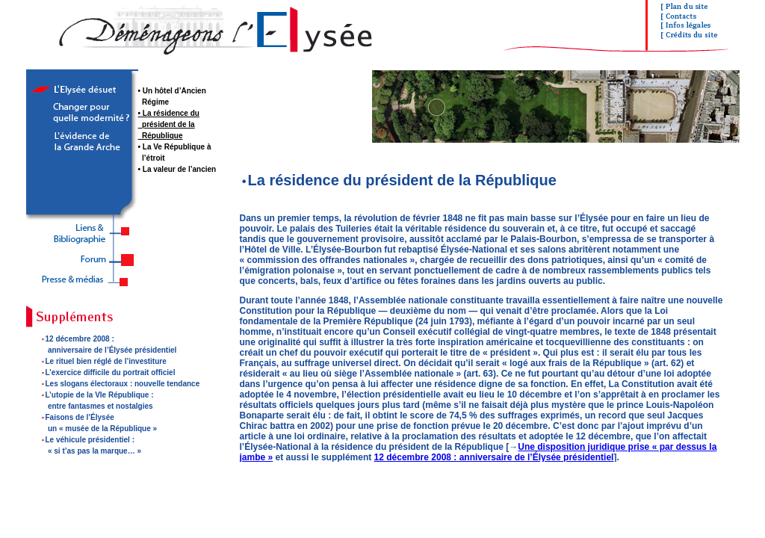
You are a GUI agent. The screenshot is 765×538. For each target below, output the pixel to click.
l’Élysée (118, 350)
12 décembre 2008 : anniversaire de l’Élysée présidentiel (494, 457)
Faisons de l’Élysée (80, 417)
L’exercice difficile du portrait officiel (111, 372)
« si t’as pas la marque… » (94, 451)
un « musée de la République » (102, 428)
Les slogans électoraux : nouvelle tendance (123, 384)
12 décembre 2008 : (80, 339)
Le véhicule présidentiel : (90, 440)
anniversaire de (76, 350)
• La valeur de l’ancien (177, 169)
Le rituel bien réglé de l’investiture (106, 361)
